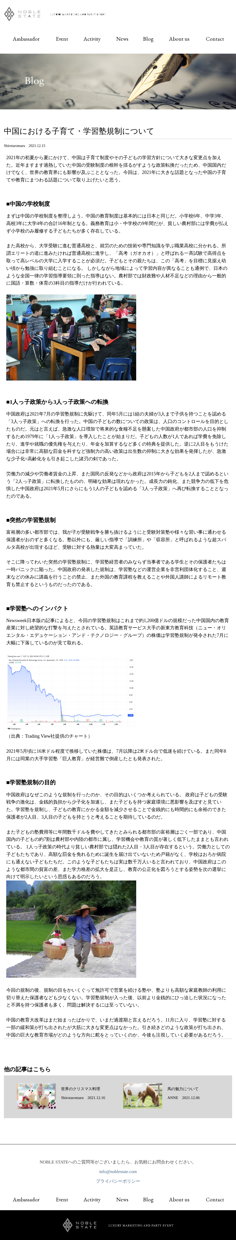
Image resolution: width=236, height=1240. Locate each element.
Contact (215, 38)
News (122, 38)
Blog (148, 38)
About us (179, 38)
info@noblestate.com (118, 1173)
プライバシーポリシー (118, 1183)
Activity (92, 38)
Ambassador (26, 38)
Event (62, 38)
